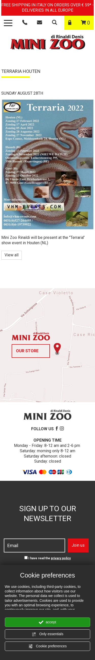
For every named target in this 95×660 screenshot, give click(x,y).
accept (47, 622)
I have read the (49, 558)
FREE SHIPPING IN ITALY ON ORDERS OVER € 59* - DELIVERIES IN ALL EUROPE (47, 8)
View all (11, 255)
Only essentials (47, 634)
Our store (27, 350)
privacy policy (61, 558)
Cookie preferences (47, 646)
